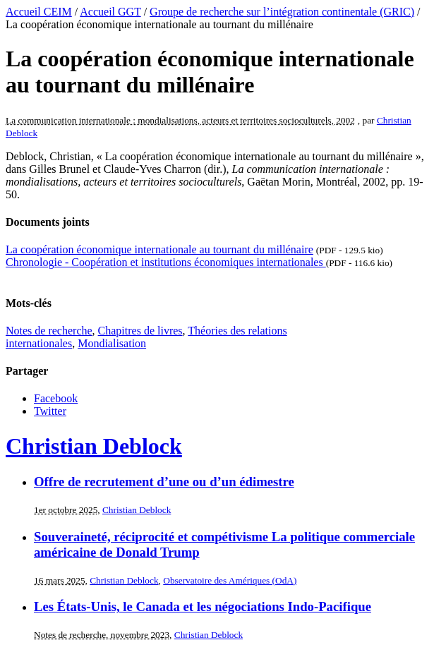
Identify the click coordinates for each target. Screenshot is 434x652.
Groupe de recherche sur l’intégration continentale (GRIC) (282, 12)
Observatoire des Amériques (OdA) (229, 580)
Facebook (56, 398)
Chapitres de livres (140, 331)
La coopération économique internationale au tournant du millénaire (159, 249)
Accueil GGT (110, 12)
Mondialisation (112, 343)
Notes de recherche (49, 331)
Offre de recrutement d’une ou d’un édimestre (164, 481)
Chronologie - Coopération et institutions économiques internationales (166, 262)
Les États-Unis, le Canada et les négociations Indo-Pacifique (202, 606)
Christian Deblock (94, 446)
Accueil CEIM (39, 12)
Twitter (50, 411)
